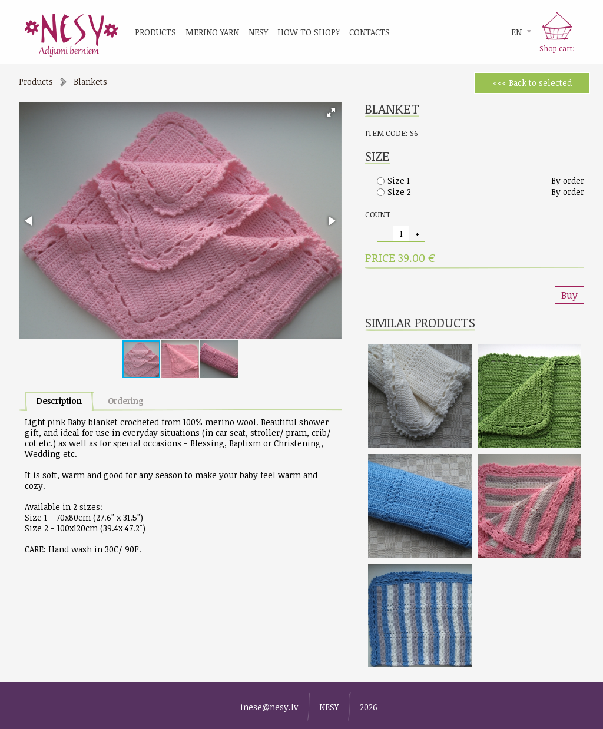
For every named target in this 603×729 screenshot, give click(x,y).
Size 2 (399, 191)
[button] (331, 112)
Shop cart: (557, 48)
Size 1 (398, 180)
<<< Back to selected (532, 82)
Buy (569, 295)
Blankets (90, 81)
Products (36, 81)
